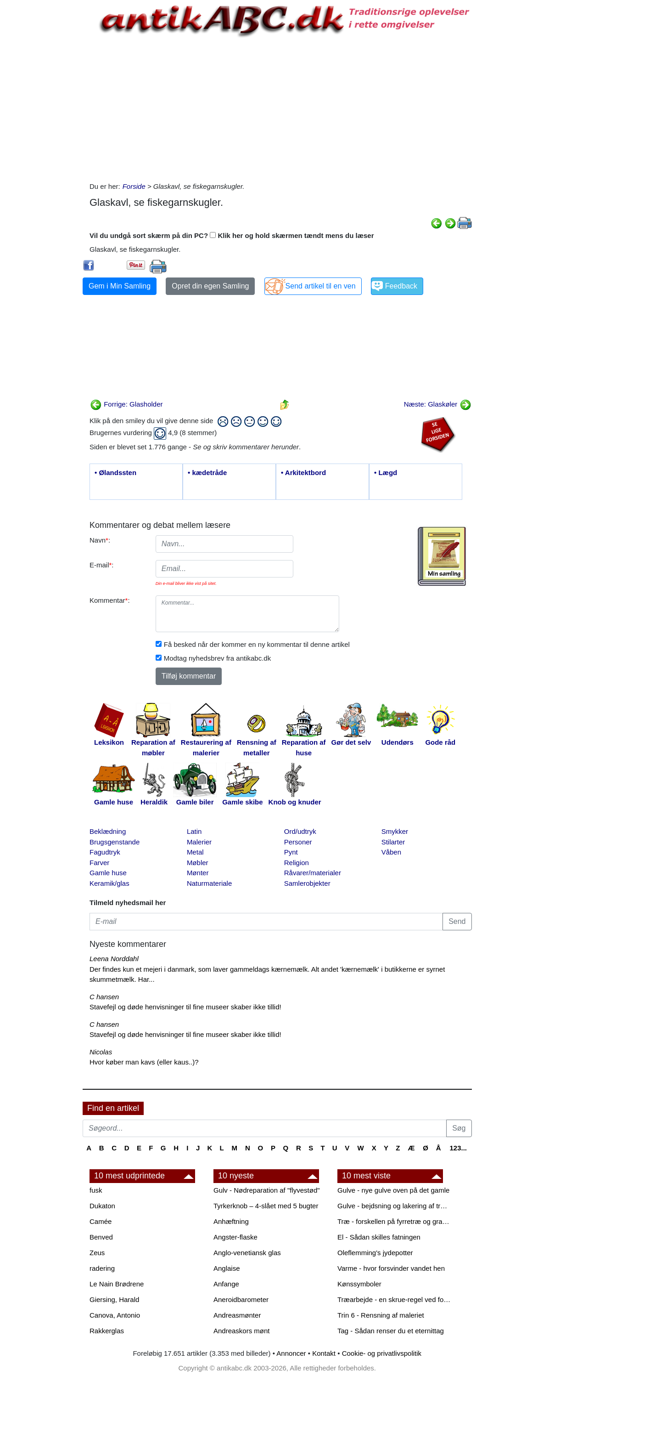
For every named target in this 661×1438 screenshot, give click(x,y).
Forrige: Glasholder (126, 404)
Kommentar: (110, 600)
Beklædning (108, 831)
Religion (296, 862)
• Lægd (385, 472)
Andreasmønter (237, 1315)
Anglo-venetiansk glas (247, 1253)
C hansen (104, 997)
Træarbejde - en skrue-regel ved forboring (394, 1299)
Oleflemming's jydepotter (375, 1253)
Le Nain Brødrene (117, 1284)
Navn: (100, 540)
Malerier (199, 842)
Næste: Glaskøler (437, 404)
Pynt (291, 852)
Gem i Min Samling (120, 286)
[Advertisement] (44, 139)
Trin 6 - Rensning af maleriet (380, 1315)
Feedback (401, 286)
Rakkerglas (107, 1331)
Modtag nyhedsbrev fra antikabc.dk (217, 658)
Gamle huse (108, 873)
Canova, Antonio (115, 1315)
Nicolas (101, 1052)
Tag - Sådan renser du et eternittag (390, 1331)
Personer (298, 842)
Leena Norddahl (114, 958)
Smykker (394, 831)
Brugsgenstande (115, 842)
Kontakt (324, 1353)
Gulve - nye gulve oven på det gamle (393, 1190)
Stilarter (393, 842)
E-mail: (102, 565)
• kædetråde (207, 472)
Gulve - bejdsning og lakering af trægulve (394, 1206)
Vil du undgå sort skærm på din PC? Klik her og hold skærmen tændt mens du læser (232, 235)
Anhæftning (231, 1221)
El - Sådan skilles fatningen (378, 1237)
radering (102, 1268)
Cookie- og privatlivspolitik (381, 1353)
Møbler (197, 862)
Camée (101, 1221)
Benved (101, 1237)
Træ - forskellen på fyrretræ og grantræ (394, 1221)
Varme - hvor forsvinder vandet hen (391, 1268)
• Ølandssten (115, 472)
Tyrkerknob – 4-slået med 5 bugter (265, 1206)
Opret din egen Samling (210, 286)
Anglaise (226, 1268)
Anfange (226, 1284)
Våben (391, 852)
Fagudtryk (105, 852)
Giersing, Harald (114, 1299)
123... (458, 1148)
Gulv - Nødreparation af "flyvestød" (266, 1190)
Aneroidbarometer (241, 1299)
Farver (99, 862)
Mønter (198, 873)
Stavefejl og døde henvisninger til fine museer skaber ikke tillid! (185, 1007)
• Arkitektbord (303, 472)
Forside (134, 186)
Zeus (97, 1253)
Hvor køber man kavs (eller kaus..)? (144, 1062)
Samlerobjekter (307, 883)
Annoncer (291, 1353)
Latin (194, 831)
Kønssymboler (359, 1284)
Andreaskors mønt (241, 1331)
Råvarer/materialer (312, 873)
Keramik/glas (109, 883)
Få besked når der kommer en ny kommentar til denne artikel (257, 644)
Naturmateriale (209, 883)
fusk (96, 1190)
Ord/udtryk (300, 831)
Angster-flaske (235, 1237)
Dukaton (102, 1206)
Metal (195, 852)
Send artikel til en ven (321, 286)
